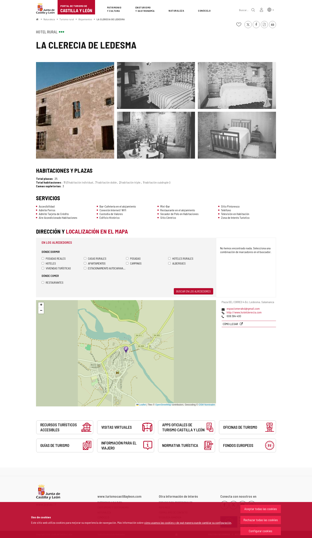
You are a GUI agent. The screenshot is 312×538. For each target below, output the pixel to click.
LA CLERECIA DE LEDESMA (111, 19)
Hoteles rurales (180, 258)
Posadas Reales (54, 258)
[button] (270, 9)
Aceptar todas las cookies (260, 509)
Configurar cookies (260, 531)
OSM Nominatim (207, 404)
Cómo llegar (231, 324)
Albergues (177, 263)
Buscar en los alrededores (193, 291)
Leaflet (141, 404)
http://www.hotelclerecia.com (244, 312)
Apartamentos (95, 263)
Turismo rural (66, 19)
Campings (134, 263)
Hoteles (49, 263)
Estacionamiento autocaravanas (105, 268)
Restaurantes (52, 282)
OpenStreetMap (163, 404)
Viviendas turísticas (56, 268)
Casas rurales (95, 258)
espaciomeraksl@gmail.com (243, 308)
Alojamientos (85, 19)
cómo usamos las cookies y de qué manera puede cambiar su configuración (187, 522)
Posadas (133, 258)
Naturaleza (49, 19)
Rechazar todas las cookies (260, 520)
